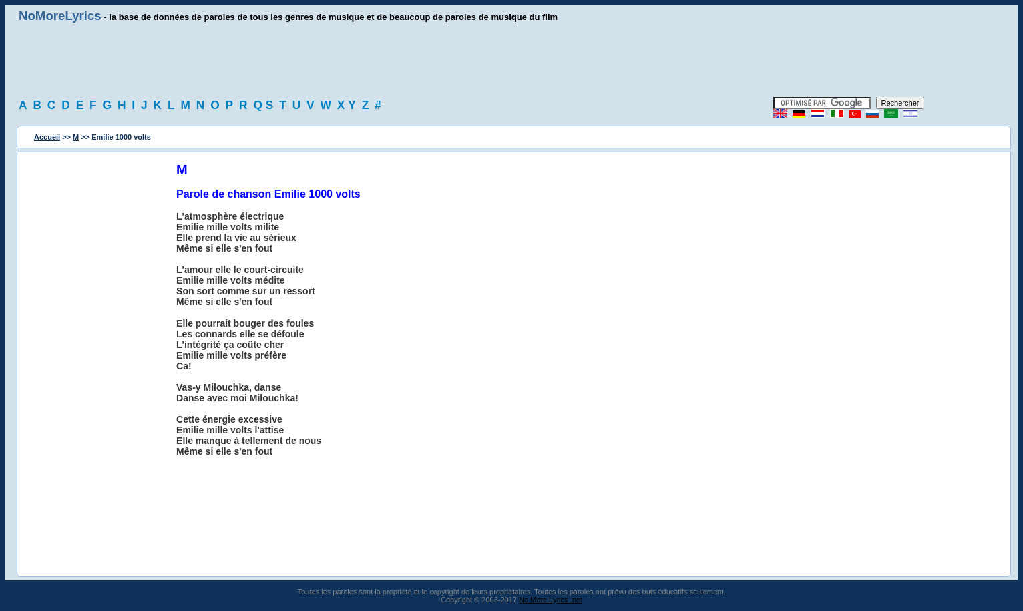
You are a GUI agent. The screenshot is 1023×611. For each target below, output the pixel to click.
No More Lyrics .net (550, 600)
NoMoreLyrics (60, 16)
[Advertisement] (511, 60)
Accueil (47, 137)
